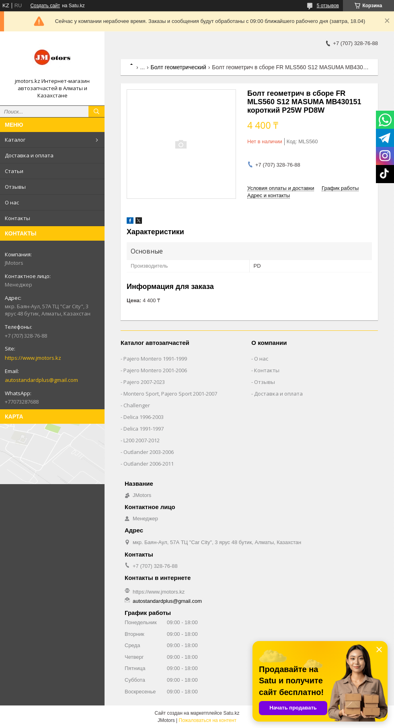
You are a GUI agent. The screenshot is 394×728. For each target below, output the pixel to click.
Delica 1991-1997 (143, 428)
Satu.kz (231, 713)
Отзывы (15, 186)
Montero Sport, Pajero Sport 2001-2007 (170, 393)
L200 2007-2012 (141, 440)
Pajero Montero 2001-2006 (155, 370)
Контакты (17, 218)
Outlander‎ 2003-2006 (148, 452)
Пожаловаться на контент (207, 720)
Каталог (15, 139)
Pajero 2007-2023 (144, 382)
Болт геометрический (178, 67)
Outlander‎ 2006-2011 (148, 463)
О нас (12, 202)
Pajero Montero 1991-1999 (155, 358)
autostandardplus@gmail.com (41, 380)
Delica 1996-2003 (143, 417)
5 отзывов (328, 5)
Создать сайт (45, 5)
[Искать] (96, 111)
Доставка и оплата (29, 155)
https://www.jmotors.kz (33, 357)
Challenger (136, 405)
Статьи (14, 171)
